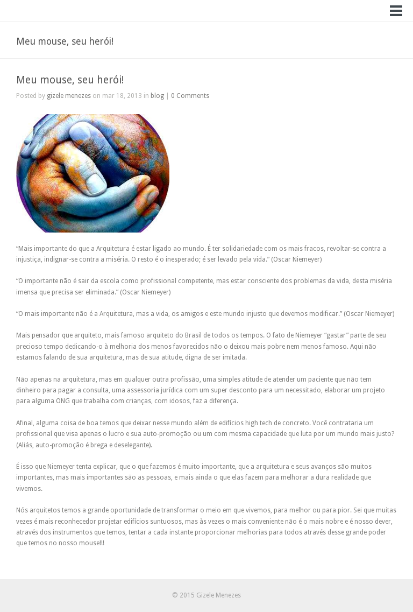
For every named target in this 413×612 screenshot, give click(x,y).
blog (157, 96)
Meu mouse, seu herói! (70, 80)
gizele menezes (69, 96)
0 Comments (190, 96)
